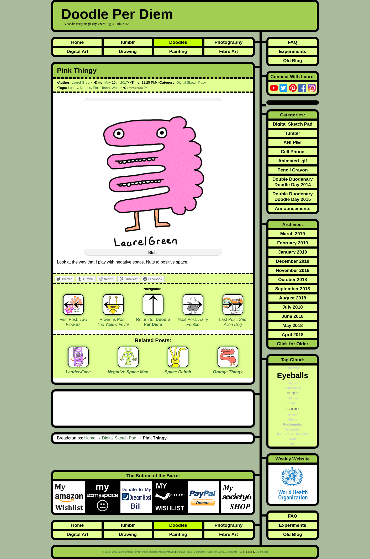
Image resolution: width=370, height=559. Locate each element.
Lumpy (73, 88)
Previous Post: (113, 322)
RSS (189, 552)
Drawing (128, 51)
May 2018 (292, 325)
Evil (292, 444)
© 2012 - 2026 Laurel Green (117, 552)
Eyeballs (292, 375)
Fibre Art (228, 51)
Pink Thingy (77, 70)
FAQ (292, 42)
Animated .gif (292, 160)
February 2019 (292, 242)
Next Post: (193, 322)
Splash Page (157, 552)
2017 (124, 82)
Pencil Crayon (292, 170)
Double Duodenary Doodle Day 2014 (292, 181)
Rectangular (292, 424)
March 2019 (292, 233)
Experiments (292, 51)
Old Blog (292, 60)
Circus (292, 419)
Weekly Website (293, 458)
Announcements (292, 208)
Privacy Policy (141, 552)
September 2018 (292, 288)
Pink (96, 88)
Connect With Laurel (293, 76)
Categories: (292, 114)
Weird (116, 88)
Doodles (178, 42)
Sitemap (180, 552)
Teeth (105, 88)
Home (77, 42)
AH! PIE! (292, 142)
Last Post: (232, 322)
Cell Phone (292, 151)
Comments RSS (202, 552)
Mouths (85, 88)
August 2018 (292, 297)
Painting (178, 51)
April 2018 (293, 334)
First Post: (73, 322)
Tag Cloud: (292, 359)
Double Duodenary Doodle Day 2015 (292, 196)
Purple (293, 393)
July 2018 (292, 307)
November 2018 (292, 270)
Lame (292, 408)
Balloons (293, 398)
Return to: (153, 322)
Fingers (293, 383)
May (107, 82)
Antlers (293, 414)
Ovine (293, 438)
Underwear (292, 367)
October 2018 (292, 279)
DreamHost (262, 552)
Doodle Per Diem (117, 14)
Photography (229, 42)
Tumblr (292, 133)
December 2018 (292, 261)
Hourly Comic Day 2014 (292, 434)
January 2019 (292, 252)
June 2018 (293, 316)
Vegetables (292, 429)
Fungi (293, 403)
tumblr (128, 42)
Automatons (292, 387)
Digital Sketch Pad (190, 82)
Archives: (292, 224)
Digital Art (77, 51)
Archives (170, 552)
